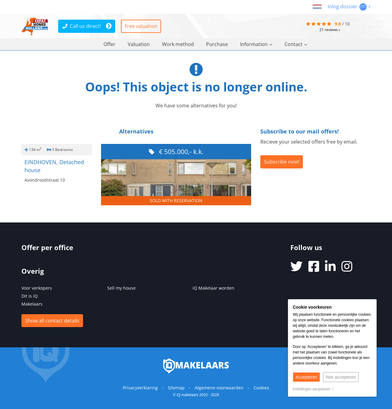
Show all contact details (52, 320)
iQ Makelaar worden (213, 288)
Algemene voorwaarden (219, 388)
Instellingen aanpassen (313, 389)
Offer (109, 44)
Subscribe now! (281, 161)
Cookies (261, 388)
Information (256, 44)
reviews (329, 29)
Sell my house (121, 288)
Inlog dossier (349, 6)
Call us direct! (81, 26)
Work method (178, 44)
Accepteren (306, 377)
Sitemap (176, 388)
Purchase (217, 44)
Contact (296, 44)
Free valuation (141, 26)
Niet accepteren (341, 377)
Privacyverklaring (140, 388)
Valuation (139, 44)
